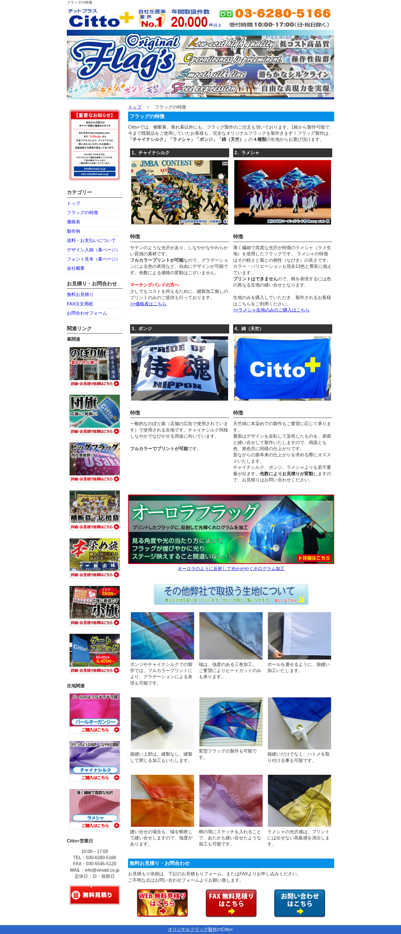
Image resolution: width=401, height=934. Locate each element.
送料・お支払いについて (91, 240)
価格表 (73, 221)
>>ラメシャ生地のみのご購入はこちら (271, 310)
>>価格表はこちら (148, 303)
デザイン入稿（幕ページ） (93, 249)
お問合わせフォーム (87, 313)
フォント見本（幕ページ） (93, 259)
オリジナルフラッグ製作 (192, 929)
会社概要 (76, 268)
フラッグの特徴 (82, 212)
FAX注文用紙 (80, 303)
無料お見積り (80, 294)
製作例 (73, 231)
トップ (73, 203)
